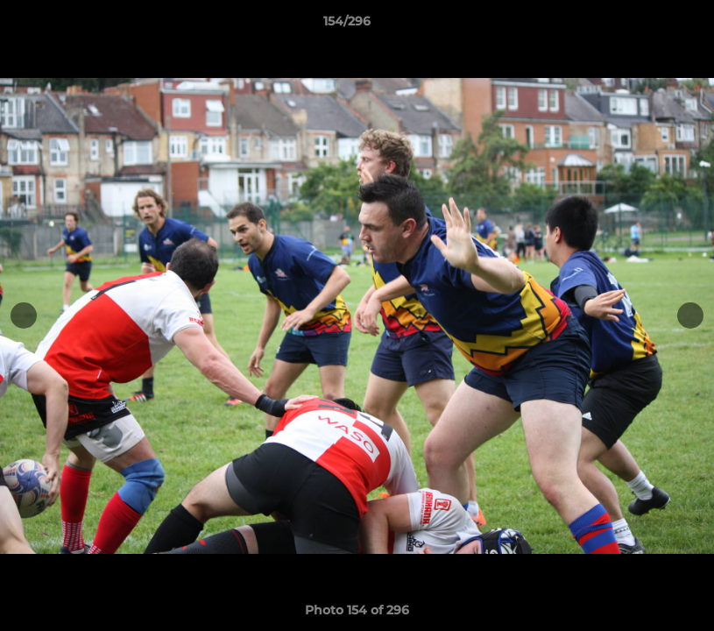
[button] (640, 25)
